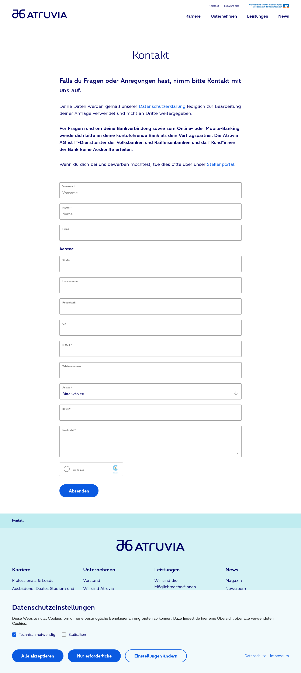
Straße (66, 260)
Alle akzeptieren (37, 656)
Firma (65, 229)
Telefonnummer (71, 366)
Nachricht (69, 430)
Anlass (67, 387)
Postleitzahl (69, 302)
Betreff (66, 409)
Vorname (68, 186)
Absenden (79, 491)
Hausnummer (70, 281)
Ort (64, 324)
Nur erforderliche (94, 656)
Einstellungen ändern (155, 656)
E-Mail (67, 345)
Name (67, 207)
